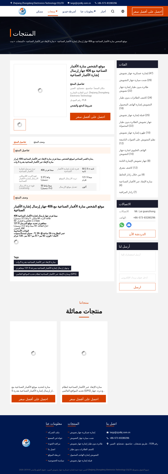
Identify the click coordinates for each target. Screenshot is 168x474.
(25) (134, 115)
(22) (133, 89)
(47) (136, 73)
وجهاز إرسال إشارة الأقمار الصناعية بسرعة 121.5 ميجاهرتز (42, 268)
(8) (134, 160)
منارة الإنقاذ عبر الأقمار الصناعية (40, 41)
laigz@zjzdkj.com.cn (79, 3)
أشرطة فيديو (69, 11)
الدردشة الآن (137, 233)
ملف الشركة (54, 432)
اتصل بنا (51, 449)
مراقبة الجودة (54, 443)
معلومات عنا (88, 11)
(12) (137, 141)
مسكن (39, 11)
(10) (134, 132)
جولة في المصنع (55, 438)
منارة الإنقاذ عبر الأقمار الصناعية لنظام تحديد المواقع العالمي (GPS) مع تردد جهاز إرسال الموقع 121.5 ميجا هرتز (83, 389)
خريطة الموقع (54, 455)
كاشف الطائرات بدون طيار (82, 449)
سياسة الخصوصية (56, 460)
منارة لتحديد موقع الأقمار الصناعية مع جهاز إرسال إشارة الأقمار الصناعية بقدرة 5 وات (33, 389)
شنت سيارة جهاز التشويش (82, 438)
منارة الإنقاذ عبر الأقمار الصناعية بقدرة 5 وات (36, 262)
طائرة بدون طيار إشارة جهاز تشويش (86, 443)
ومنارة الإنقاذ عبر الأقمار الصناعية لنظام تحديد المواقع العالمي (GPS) (46, 274)
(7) (128, 192)
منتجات (53, 11)
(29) (135, 80)
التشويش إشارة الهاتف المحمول (84, 455)
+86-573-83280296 (105, 3)
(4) (132, 174)
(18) (135, 106)
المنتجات (20, 41)
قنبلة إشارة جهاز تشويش (81, 460)
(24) (135, 97)
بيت (11, 41)
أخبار (103, 11)
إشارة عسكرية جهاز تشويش (82, 432)
